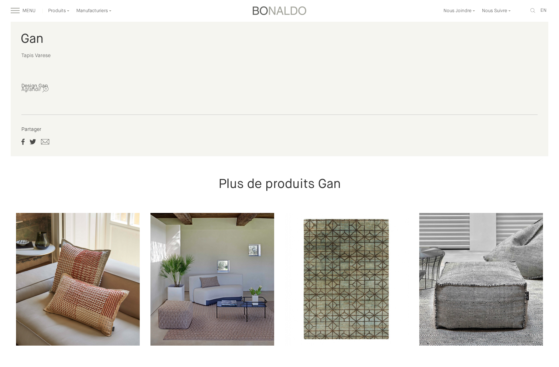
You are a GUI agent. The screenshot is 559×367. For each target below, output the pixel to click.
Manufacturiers (94, 11)
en (543, 10)
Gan (32, 39)
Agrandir (34, 89)
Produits (59, 11)
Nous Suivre (496, 11)
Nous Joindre (459, 11)
